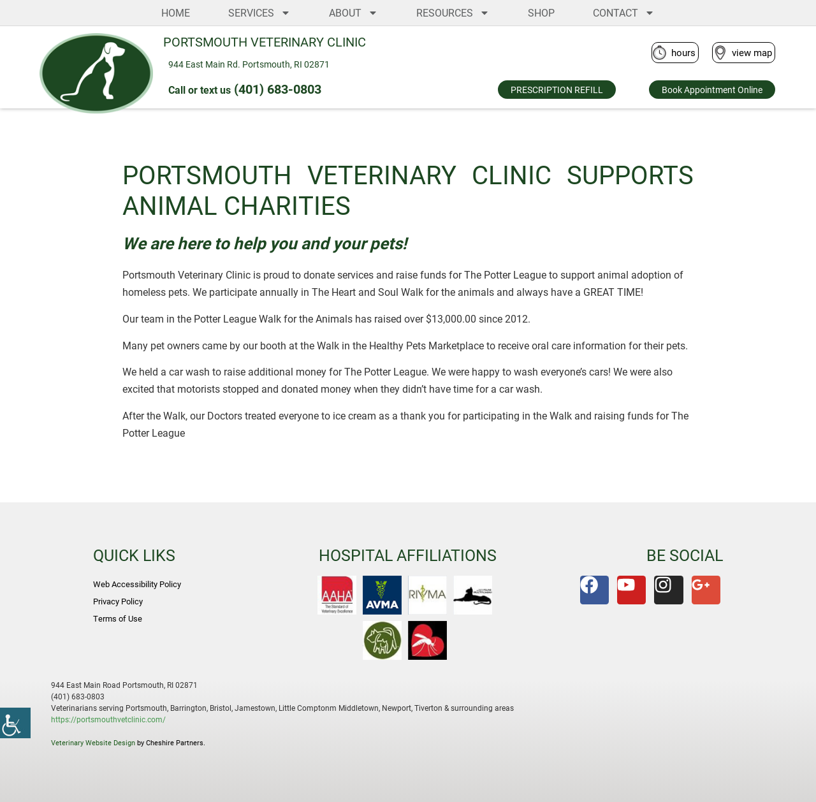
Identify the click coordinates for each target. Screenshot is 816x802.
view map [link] (752, 52)
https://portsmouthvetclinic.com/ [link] (108, 719)
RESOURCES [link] (453, 12)
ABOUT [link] (353, 12)
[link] (15, 723)
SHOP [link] (541, 12)
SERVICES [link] (259, 12)
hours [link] (683, 52)
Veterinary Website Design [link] (93, 742)
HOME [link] (175, 12)
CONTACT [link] (624, 12)
